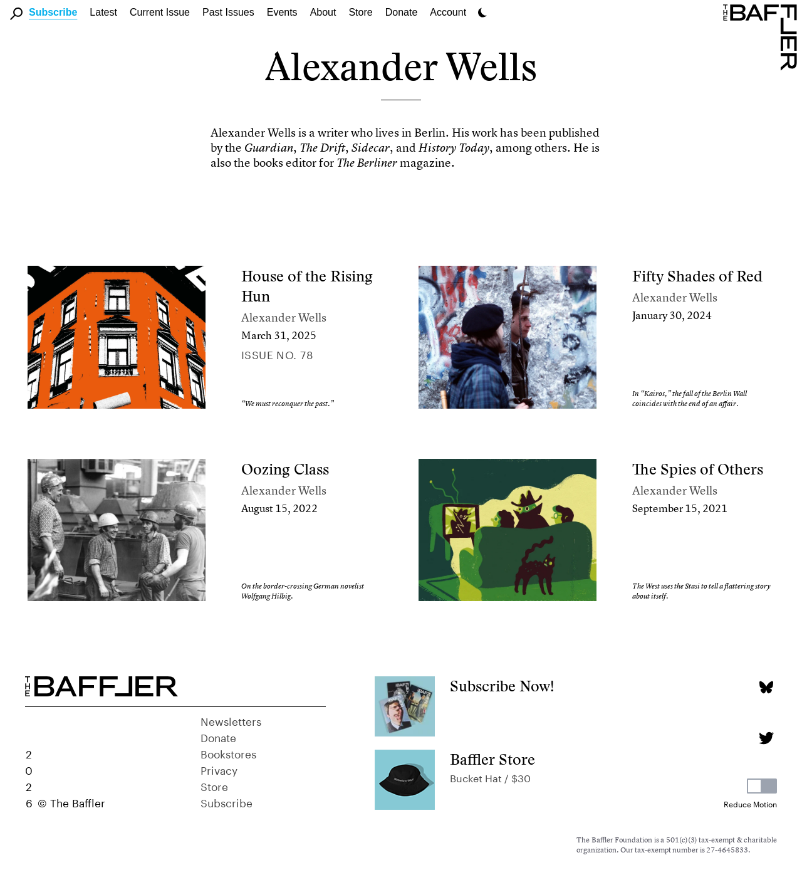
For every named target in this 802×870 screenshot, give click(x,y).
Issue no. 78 (277, 353)
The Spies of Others (697, 469)
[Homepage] (762, 36)
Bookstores (228, 753)
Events (282, 12)
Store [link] (360, 12)
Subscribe (53, 12)
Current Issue (160, 12)
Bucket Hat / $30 (490, 777)
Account (448, 12)
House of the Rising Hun (307, 286)
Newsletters (230, 720)
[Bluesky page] (766, 687)
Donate (401, 12)
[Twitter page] (766, 738)
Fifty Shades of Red (697, 276)
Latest (103, 12)
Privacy (218, 769)
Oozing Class (285, 469)
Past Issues (228, 12)
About (323, 12)
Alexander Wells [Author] (283, 317)
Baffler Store (492, 759)
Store (214, 785)
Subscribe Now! (502, 686)
